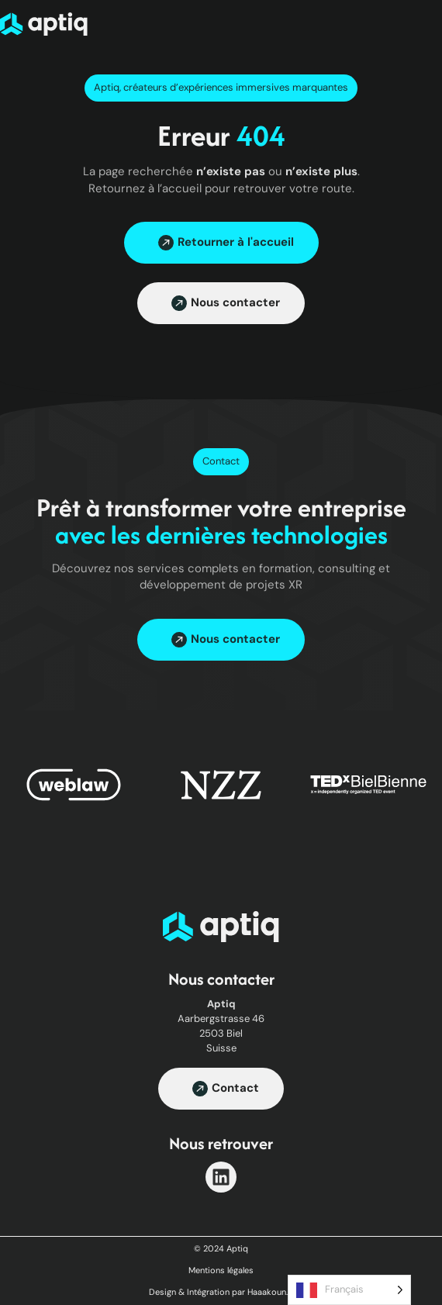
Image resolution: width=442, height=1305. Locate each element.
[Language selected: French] (349, 1290)
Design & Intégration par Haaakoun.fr (221, 1291)
